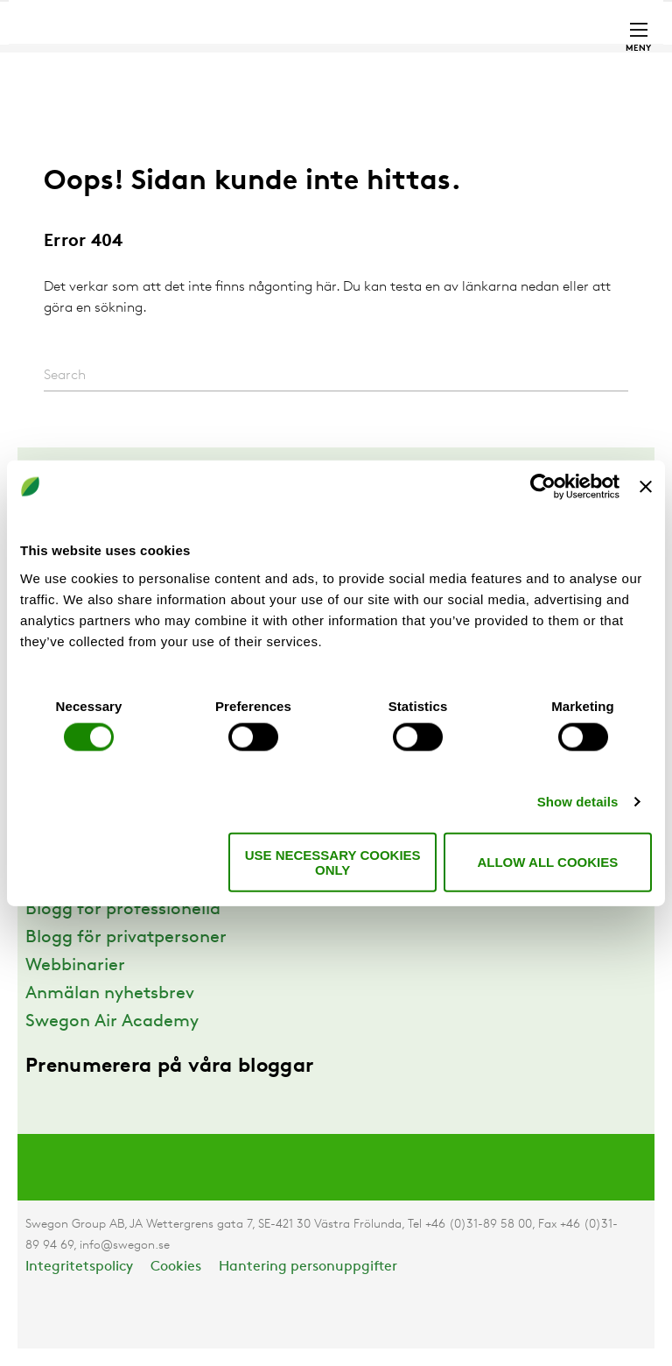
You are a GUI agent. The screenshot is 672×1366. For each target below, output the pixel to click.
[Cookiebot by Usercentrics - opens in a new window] (543, 487)
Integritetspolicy (79, 1267)
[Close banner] (646, 487)
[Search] (336, 376)
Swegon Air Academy (112, 1022)
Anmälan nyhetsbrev (109, 994)
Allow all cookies (547, 862)
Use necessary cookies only (333, 862)
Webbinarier (75, 966)
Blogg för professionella (122, 910)
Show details (578, 801)
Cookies (175, 1267)
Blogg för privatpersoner (126, 938)
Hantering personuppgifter (308, 1267)
